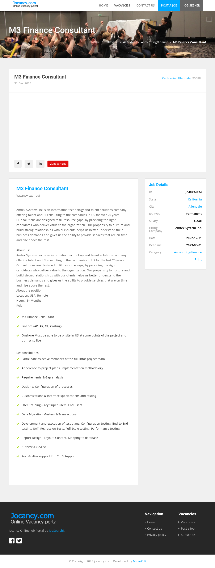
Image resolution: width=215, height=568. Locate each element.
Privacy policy (156, 535)
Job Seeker (192, 5)
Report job (58, 164)
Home (103, 5)
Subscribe (188, 535)
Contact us (145, 5)
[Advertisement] (107, 128)
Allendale (129, 42)
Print (198, 259)
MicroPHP (139, 561)
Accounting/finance (154, 42)
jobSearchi (56, 531)
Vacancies (122, 5)
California (111, 42)
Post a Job (169, 5)
